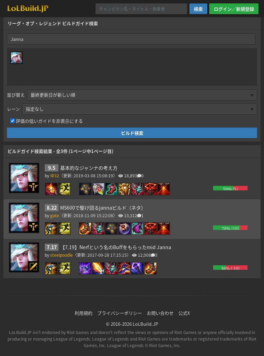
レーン (13, 108)
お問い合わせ (160, 313)
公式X (184, 313)
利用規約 (83, 313)
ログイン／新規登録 (234, 8)
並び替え (16, 94)
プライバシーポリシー (119, 313)
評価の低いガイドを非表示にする (49, 121)
